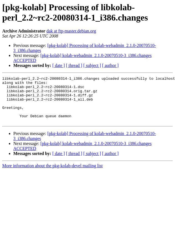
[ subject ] (92, 65)
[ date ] (58, 65)
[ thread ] (74, 65)
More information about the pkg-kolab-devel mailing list (52, 174)
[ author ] (110, 65)
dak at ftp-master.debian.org (71, 31)
